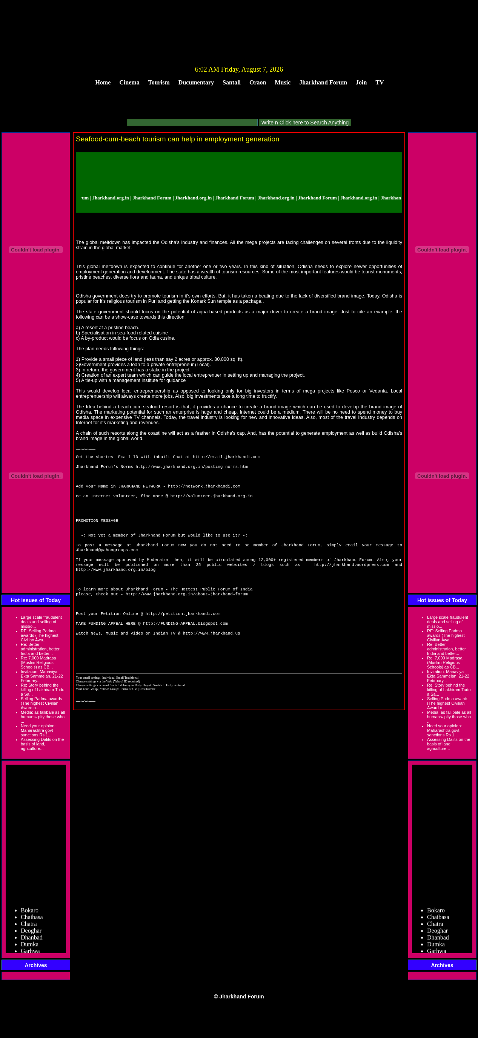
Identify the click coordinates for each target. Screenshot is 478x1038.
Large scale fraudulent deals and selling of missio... (41, 622)
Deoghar (31, 934)
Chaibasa (32, 920)
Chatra (29, 927)
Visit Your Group (87, 720)
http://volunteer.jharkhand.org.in (212, 502)
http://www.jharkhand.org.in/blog (115, 587)
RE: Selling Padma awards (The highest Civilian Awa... (39, 635)
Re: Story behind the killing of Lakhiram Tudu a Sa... (43, 689)
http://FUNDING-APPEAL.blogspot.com (185, 649)
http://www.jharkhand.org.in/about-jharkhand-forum (186, 615)
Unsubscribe (147, 720)
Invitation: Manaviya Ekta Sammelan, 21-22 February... (42, 676)
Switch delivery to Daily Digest (131, 716)
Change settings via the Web (94, 712)
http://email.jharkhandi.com (226, 457)
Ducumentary (196, 82)
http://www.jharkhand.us (211, 661)
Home (103, 82)
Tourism (159, 82)
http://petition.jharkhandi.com (183, 638)
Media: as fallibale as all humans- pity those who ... (43, 717)
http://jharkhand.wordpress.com (351, 581)
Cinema (129, 82)
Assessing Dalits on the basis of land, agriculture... (42, 744)
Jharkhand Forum (323, 82)
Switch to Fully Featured (169, 716)
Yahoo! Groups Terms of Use (119, 720)
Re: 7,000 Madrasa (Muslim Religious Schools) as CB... (38, 662)
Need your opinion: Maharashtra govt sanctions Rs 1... (38, 730)
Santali (232, 82)
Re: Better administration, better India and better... (40, 649)
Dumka (29, 947)
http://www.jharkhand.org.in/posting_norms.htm (191, 468)
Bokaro (29, 913)
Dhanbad (32, 940)
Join (361, 82)
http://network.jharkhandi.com (204, 491)
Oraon (257, 82)
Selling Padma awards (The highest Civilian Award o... (41, 703)
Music (283, 82)
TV (379, 82)
